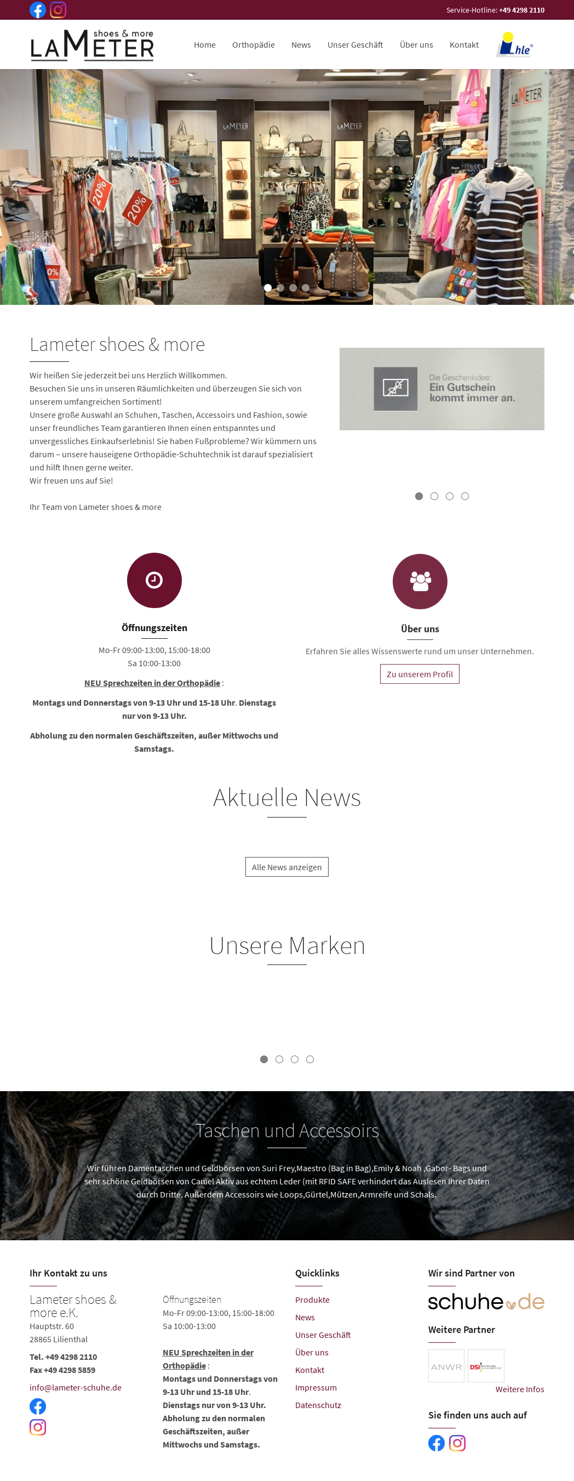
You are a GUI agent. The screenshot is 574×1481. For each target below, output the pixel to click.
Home (205, 44)
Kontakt (464, 44)
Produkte (312, 1299)
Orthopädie (253, 44)
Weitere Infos (520, 1388)
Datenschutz (318, 1404)
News (301, 44)
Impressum (316, 1387)
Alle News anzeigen (287, 877)
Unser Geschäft (355, 44)
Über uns (416, 44)
